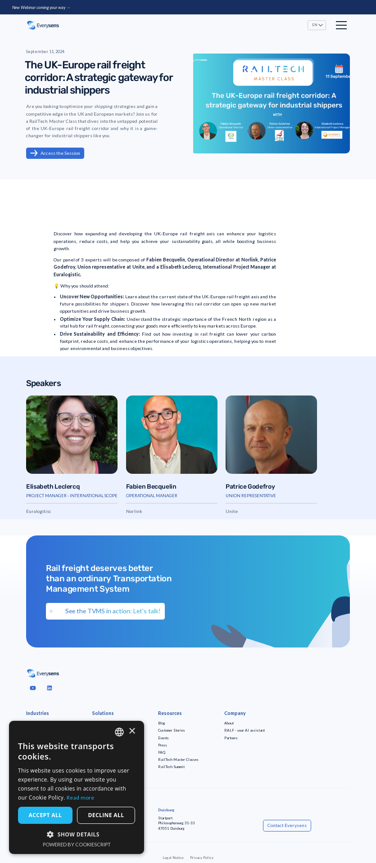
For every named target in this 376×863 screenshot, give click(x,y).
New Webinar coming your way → (41, 7)
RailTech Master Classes (178, 759)
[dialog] (76, 787)
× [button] (131, 731)
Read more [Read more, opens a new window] (81, 797)
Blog (161, 723)
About (229, 723)
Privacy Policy (201, 857)
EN (314, 24)
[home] (43, 25)
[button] (317, 25)
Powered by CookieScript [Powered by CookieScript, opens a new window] (77, 844)
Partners (231, 738)
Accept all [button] (45, 815)
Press (162, 745)
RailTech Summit (171, 766)
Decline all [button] (106, 815)
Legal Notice (173, 857)
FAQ (161, 752)
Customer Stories (171, 730)
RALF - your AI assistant (244, 730)
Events (163, 738)
